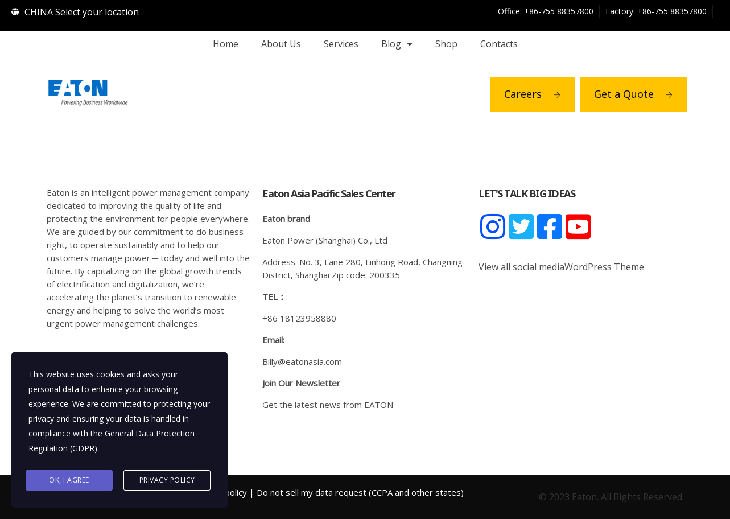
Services (341, 44)
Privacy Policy (167, 480)
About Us (281, 44)
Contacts (499, 44)
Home (225, 44)
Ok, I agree (69, 480)
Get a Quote (633, 94)
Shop (446, 44)
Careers (532, 94)
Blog (397, 44)
